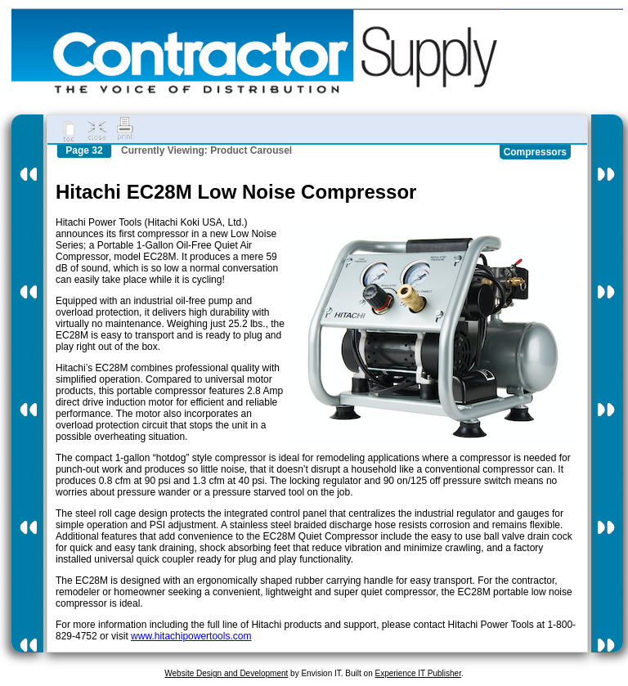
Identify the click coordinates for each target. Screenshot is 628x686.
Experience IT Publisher (417, 673)
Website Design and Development (226, 673)
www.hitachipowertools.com (191, 636)
